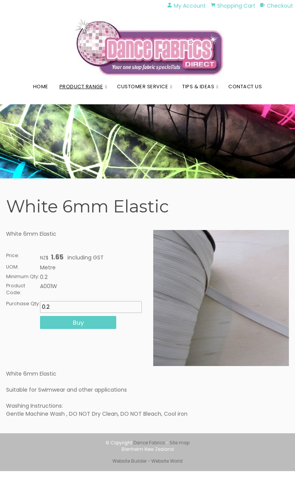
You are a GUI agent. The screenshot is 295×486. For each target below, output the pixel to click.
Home (40, 86)
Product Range (81, 86)
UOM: (12, 267)
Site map (179, 443)
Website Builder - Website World (147, 461)
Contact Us (245, 86)
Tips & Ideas (198, 86)
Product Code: (15, 289)
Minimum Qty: (22, 276)
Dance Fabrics (149, 443)
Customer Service (142, 86)
